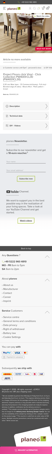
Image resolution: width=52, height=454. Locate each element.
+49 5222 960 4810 (29, 2)
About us (8, 285)
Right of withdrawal (14, 329)
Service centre (11, 317)
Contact (7, 293)
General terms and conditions (19, 321)
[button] (4, 2)
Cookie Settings (12, 337)
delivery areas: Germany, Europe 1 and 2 (30, 412)
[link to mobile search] (34, 8)
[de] (4, 2)
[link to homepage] (14, 8)
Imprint (7, 301)
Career (7, 297)
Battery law (9, 333)
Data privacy (10, 325)
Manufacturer (10, 289)
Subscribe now (26, 179)
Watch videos (26, 220)
